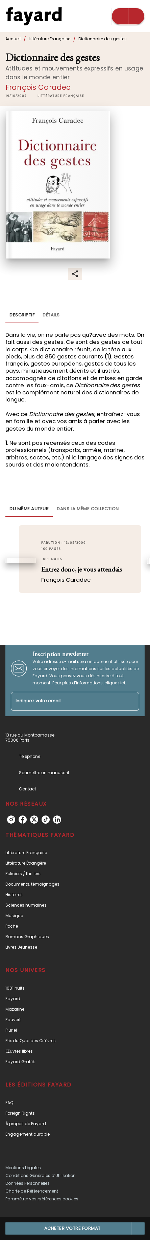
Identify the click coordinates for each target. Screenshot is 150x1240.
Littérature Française (49, 39)
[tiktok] (45, 819)
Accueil (13, 39)
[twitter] (34, 819)
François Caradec (38, 87)
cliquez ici (114, 683)
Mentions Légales (23, 1168)
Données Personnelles (27, 1183)
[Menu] (128, 16)
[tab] (22, 315)
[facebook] (22, 819)
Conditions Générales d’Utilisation (40, 1175)
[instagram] (11, 819)
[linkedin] (57, 819)
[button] (61, 96)
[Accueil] (33, 16)
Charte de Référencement (31, 1191)
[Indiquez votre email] (66, 701)
